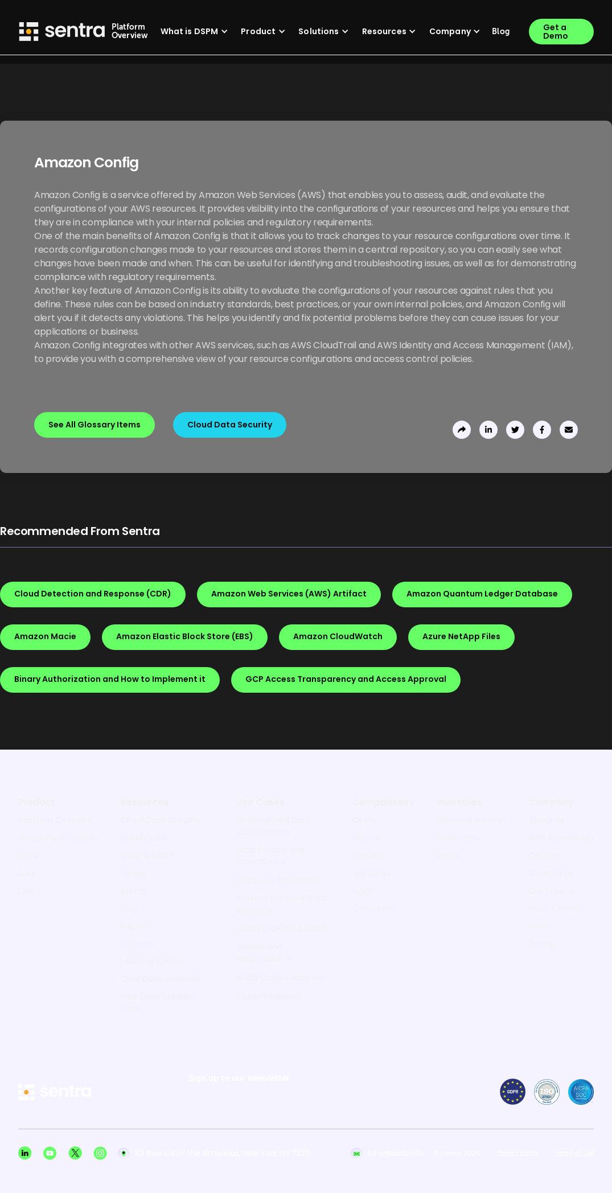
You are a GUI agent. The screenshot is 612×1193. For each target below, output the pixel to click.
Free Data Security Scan (157, 1002)
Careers (544, 855)
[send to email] (569, 430)
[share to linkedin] (488, 430)
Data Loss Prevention (278, 880)
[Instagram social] (100, 1153)
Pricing (542, 943)
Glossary (137, 943)
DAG (26, 873)
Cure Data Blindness (160, 979)
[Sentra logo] (62, 31)
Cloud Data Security (160, 820)
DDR (26, 890)
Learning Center (152, 961)
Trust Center (554, 908)
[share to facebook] (542, 430)
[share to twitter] (515, 430)
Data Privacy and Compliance (271, 855)
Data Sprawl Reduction (282, 929)
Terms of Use (575, 1153)
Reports (136, 926)
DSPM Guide (144, 838)
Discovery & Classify (58, 838)
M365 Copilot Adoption (282, 977)
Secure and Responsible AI (265, 952)
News (539, 926)
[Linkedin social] (25, 1153)
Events (134, 890)
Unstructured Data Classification (274, 826)
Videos (134, 873)
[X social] (75, 1153)
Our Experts (551, 890)
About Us (546, 820)
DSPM (29, 855)
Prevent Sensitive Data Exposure (282, 904)
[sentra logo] (54, 1093)
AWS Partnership (561, 838)
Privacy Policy (518, 1153)
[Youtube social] (50, 1153)
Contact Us (551, 873)
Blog (129, 908)
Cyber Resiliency (269, 996)
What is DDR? (147, 855)
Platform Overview (55, 820)
